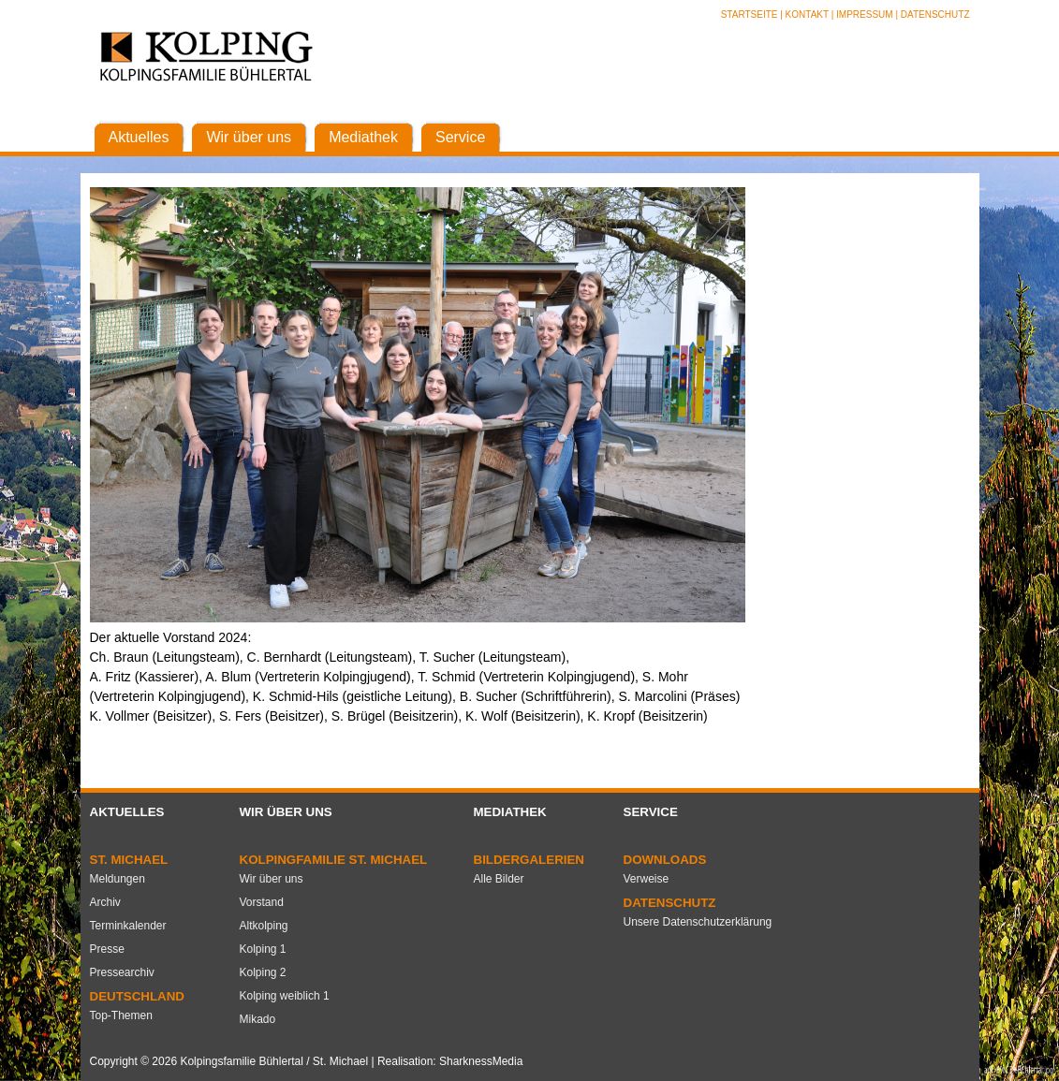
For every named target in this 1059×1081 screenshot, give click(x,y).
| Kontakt (805, 14)
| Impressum (862, 14)
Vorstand (262, 902)
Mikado (258, 1019)
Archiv (105, 902)
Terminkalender (128, 925)
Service (651, 812)
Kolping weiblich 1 (285, 995)
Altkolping (264, 925)
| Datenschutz (932, 14)
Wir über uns (286, 812)
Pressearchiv (122, 972)
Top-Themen (121, 1015)
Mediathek (510, 812)
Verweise (646, 878)
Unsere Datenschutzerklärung (698, 921)
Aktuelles (127, 812)
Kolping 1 (263, 949)
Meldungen (117, 878)
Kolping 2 (263, 972)
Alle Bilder (499, 878)
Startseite (751, 14)
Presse (107, 949)
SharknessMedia (480, 1061)
